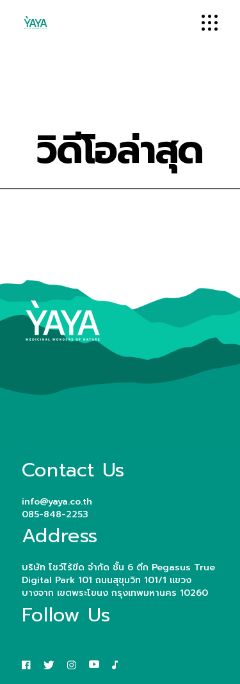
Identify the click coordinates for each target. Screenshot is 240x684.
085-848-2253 (55, 514)
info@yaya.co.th (57, 501)
